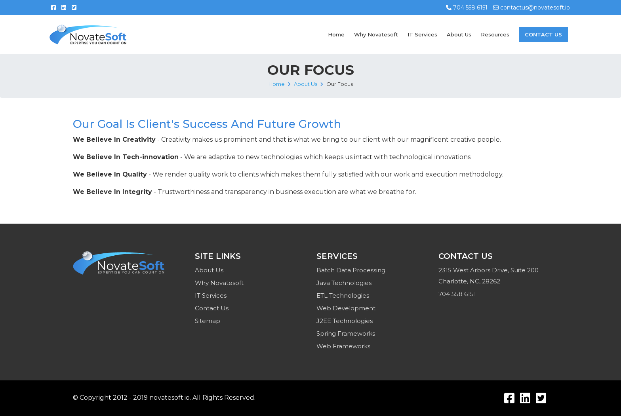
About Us (459, 34)
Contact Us (543, 34)
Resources (495, 34)
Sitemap (207, 321)
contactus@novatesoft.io (531, 7)
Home (336, 34)
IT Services (422, 34)
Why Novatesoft (376, 34)
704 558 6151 (467, 7)
